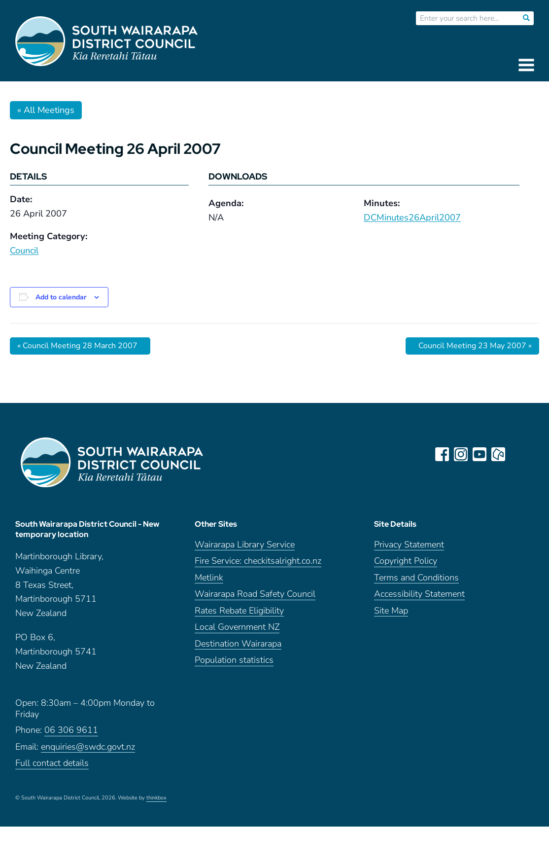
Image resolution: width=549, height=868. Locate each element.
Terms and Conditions (416, 577)
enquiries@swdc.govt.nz (88, 747)
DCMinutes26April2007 (412, 217)
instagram (461, 454)
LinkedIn (517, 454)
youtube (479, 454)
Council (24, 250)
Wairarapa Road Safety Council (255, 594)
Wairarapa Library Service (245, 544)
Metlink (209, 577)
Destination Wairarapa (238, 644)
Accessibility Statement (419, 594)
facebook (442, 454)
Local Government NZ (237, 627)
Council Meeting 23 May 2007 (475, 345)
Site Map (391, 610)
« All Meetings (45, 110)
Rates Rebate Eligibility (239, 610)
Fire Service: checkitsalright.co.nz (258, 561)
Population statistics (234, 660)
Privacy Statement (409, 544)
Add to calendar (60, 297)
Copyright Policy (405, 561)
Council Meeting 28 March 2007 (77, 345)
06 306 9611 (71, 730)
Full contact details (52, 763)
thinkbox (156, 798)
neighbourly (498, 454)
